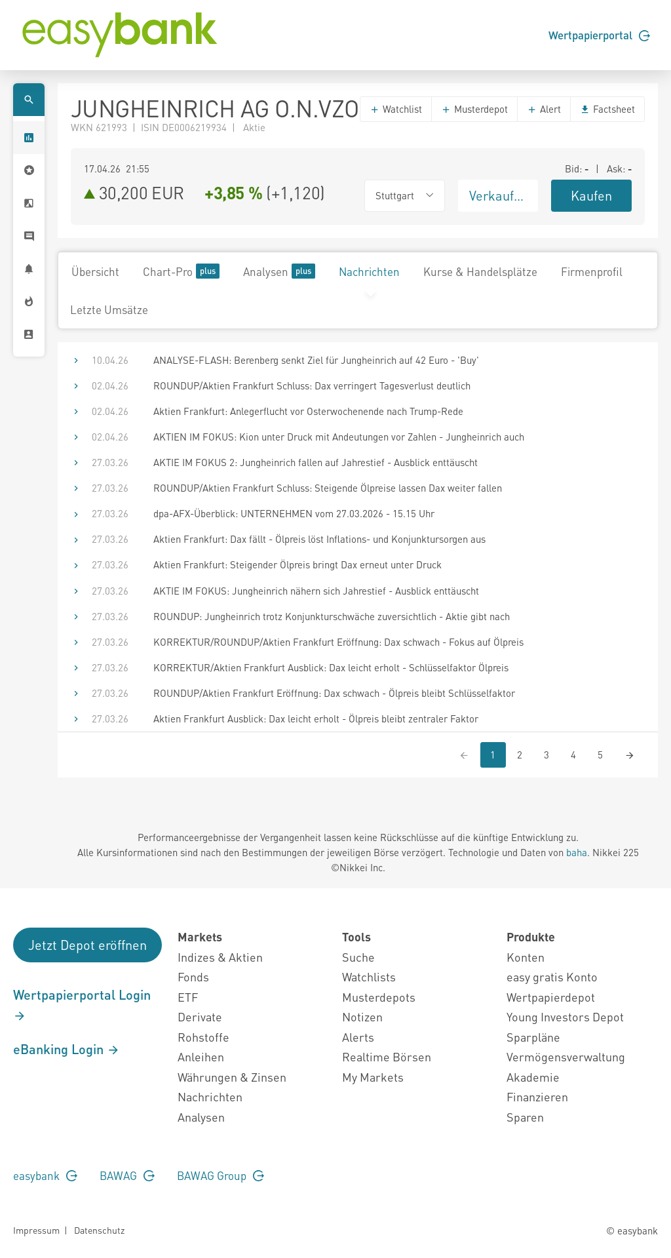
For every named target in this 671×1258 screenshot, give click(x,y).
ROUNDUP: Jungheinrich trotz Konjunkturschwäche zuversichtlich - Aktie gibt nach (331, 616)
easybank (45, 1175)
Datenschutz (99, 1230)
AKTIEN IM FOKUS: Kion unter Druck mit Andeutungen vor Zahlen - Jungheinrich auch (338, 436)
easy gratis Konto (552, 976)
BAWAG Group (220, 1175)
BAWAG (127, 1175)
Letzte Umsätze (109, 309)
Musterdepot (474, 108)
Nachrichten (369, 271)
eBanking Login (66, 1048)
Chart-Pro (181, 271)
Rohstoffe (203, 1036)
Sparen (525, 1116)
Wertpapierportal (599, 35)
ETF (188, 996)
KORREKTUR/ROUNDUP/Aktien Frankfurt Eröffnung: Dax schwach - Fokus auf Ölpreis (338, 641)
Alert (544, 108)
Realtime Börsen (386, 1056)
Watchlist (396, 108)
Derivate (200, 1016)
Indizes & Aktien (220, 956)
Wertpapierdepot (551, 996)
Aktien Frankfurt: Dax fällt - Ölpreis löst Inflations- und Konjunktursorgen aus (319, 538)
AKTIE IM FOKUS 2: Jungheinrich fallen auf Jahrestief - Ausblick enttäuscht (315, 462)
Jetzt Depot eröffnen (87, 944)
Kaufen (591, 195)
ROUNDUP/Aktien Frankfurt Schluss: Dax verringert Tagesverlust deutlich (311, 385)
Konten (526, 956)
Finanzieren (537, 1096)
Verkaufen (498, 195)
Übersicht (95, 271)
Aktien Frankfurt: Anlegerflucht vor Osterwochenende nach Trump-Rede (308, 411)
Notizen (362, 1016)
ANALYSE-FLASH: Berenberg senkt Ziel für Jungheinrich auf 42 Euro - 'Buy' (316, 359)
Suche (358, 956)
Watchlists (369, 976)
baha (576, 852)
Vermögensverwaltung (566, 1056)
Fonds (193, 976)
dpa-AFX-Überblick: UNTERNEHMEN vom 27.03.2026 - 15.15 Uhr (293, 513)
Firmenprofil (592, 271)
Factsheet (607, 108)
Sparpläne (533, 1036)
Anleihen (201, 1056)
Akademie (533, 1076)
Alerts (358, 1036)
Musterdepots (378, 996)
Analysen (279, 271)
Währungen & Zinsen (232, 1076)
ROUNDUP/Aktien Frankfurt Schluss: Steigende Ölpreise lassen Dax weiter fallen (327, 487)
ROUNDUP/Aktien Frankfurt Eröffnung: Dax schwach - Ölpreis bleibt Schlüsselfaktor (334, 692)
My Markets (373, 1076)
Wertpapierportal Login (82, 1004)
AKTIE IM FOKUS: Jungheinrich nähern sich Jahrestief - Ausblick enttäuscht (316, 590)
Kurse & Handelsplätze (480, 271)
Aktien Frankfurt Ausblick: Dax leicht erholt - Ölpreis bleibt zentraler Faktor (315, 718)
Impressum (36, 1230)
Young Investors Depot (565, 1016)
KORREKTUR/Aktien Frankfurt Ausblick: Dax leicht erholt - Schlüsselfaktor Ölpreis (330, 667)
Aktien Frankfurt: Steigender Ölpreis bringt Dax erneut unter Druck (297, 564)
